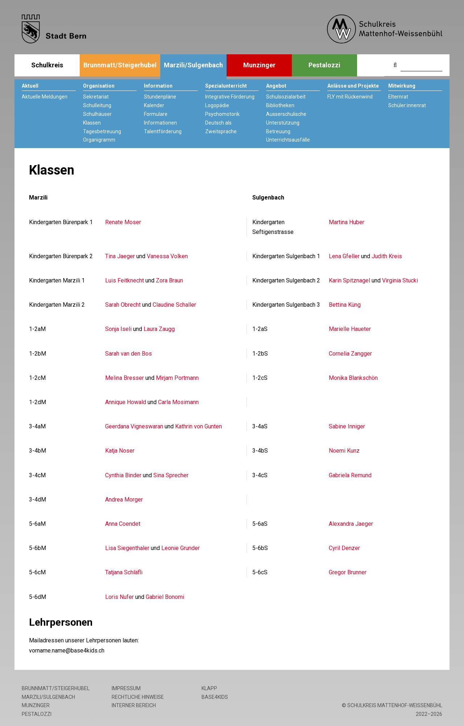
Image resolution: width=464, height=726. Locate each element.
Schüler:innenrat (407, 105)
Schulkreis (47, 65)
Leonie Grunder (180, 548)
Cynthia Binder (123, 475)
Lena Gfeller (344, 256)
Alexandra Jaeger (351, 523)
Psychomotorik (222, 114)
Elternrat (398, 97)
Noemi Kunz (344, 450)
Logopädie (217, 105)
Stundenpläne (160, 97)
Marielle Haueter (350, 329)
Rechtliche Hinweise (138, 697)
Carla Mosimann (178, 402)
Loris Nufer (119, 596)
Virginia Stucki (400, 280)
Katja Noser (119, 450)
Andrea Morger (124, 499)
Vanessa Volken (167, 256)
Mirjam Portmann (177, 377)
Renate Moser (123, 222)
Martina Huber (346, 222)
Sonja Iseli (118, 329)
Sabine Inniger (347, 426)
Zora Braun (169, 280)
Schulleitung (97, 105)
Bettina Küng (345, 304)
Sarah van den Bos (128, 353)
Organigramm (99, 140)
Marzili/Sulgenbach (193, 65)
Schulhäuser (97, 114)
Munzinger (259, 65)
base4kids (215, 697)
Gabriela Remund (350, 475)
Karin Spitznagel (349, 280)
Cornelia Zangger (350, 353)
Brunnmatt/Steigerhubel (120, 65)
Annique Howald (125, 402)
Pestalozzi (324, 65)
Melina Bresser (124, 377)
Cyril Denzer (344, 548)
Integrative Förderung (229, 97)
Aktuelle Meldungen (44, 97)
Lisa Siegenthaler (127, 548)
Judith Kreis (387, 256)
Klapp (209, 688)
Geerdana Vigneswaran (134, 426)
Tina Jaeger (120, 256)
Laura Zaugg (159, 329)
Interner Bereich (134, 705)
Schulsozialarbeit (286, 97)
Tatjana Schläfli (123, 572)
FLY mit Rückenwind (350, 97)
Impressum (126, 688)
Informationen (160, 123)
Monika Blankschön (353, 377)
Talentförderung (163, 131)
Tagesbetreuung (102, 131)
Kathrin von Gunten (198, 426)
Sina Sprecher (170, 475)
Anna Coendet (122, 523)
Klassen (92, 123)
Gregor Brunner (347, 572)
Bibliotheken (280, 105)
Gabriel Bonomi (165, 596)
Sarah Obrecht (123, 304)
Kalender (154, 105)
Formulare (155, 114)
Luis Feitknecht (124, 280)
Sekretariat (96, 97)
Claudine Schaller (174, 304)
